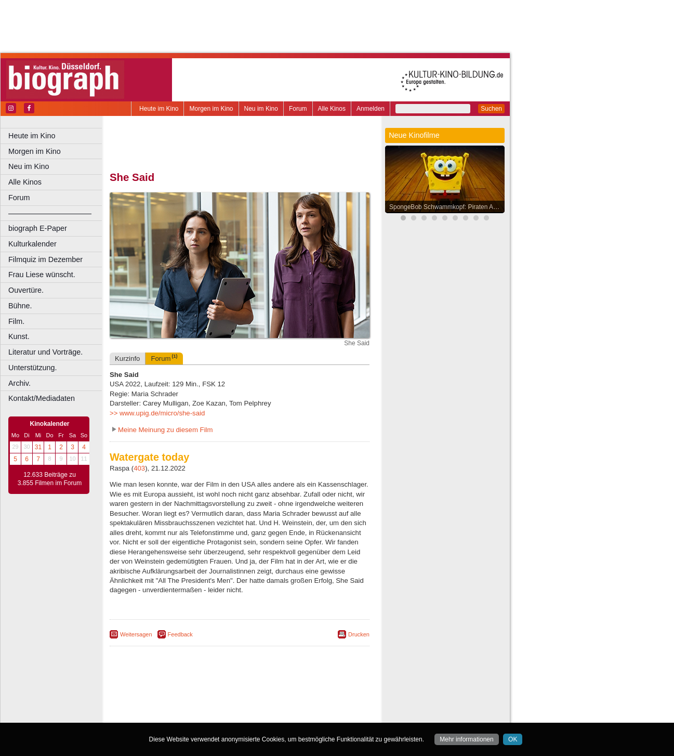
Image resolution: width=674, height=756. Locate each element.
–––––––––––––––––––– (49, 213)
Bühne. (20, 306)
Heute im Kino (158, 108)
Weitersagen (136, 634)
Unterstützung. (32, 367)
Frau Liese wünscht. (41, 274)
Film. (16, 321)
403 (139, 468)
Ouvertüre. (26, 290)
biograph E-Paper (37, 228)
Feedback (180, 634)
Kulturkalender (32, 244)
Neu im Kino (261, 108)
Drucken (358, 634)
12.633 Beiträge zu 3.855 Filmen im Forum (50, 479)
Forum (298, 108)
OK (512, 739)
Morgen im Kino (211, 108)
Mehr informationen (466, 739)
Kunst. (19, 336)
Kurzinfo (127, 358)
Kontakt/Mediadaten (41, 398)
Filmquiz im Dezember (45, 259)
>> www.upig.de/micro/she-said (157, 413)
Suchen (491, 108)
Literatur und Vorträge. (45, 352)
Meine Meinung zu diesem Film (165, 430)
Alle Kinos (332, 108)
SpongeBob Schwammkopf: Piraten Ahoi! (446, 207)
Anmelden (370, 108)
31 (38, 447)
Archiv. (19, 383)
